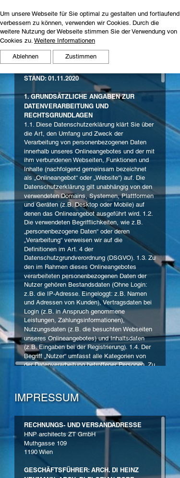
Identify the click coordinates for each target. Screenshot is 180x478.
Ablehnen (25, 56)
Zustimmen (80, 56)
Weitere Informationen (64, 40)
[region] (90, 217)
